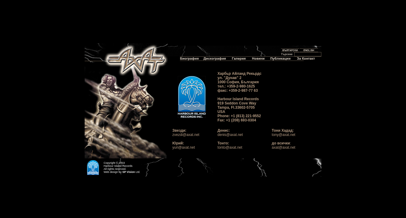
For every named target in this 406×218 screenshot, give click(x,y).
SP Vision (128, 171)
